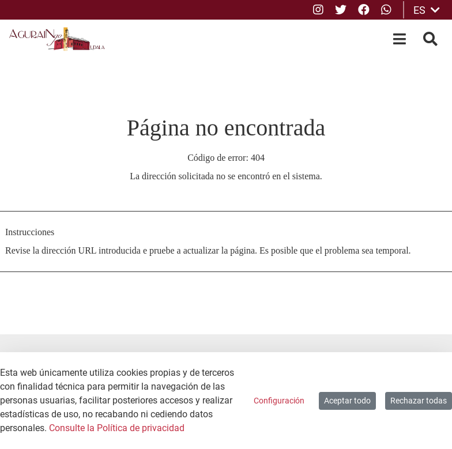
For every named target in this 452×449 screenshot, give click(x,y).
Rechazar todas (418, 400)
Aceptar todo (347, 400)
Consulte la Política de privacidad (116, 427)
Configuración (279, 400)
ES (426, 10)
